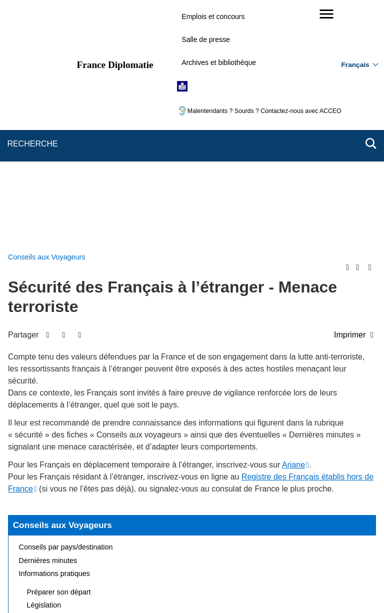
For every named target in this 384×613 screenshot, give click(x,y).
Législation (44, 367)
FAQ (170, 541)
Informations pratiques (54, 336)
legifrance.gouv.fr (161, 587)
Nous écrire (132, 541)
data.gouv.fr (304, 587)
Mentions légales (217, 541)
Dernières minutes (48, 322)
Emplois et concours (213, 16)
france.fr (260, 587)
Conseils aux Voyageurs (62, 287)
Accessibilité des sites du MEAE (153, 555)
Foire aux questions (50, 407)
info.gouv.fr (216, 587)
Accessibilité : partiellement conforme (310, 541)
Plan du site (83, 541)
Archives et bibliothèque (219, 62)
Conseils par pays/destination (66, 309)
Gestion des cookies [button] (244, 555)
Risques (40, 394)
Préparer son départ (59, 354)
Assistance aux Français (66, 380)
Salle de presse (206, 40)
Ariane (293, 226)
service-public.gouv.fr (90, 587)
